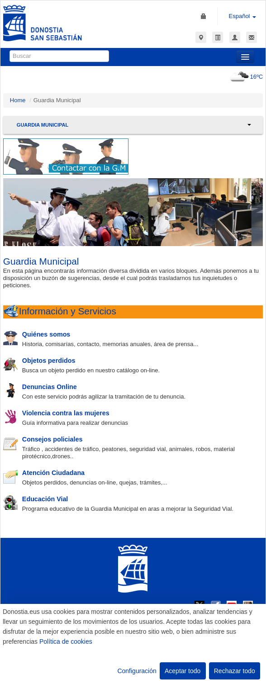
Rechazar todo (234, 670)
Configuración (136, 670)
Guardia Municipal (42, 125)
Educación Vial (45, 499)
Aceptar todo (182, 670)
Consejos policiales (52, 439)
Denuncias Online (49, 386)
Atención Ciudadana (53, 472)
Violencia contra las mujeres (65, 413)
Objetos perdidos (49, 360)
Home (18, 100)
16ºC (245, 76)
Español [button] (242, 16)
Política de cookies (65, 641)
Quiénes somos (46, 334)
